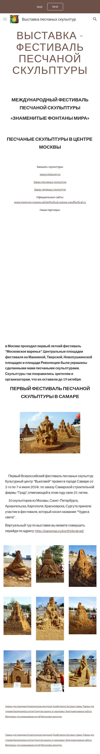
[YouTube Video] (50, 250)
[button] (5, 19)
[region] (50, 6)
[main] (50, 52)
